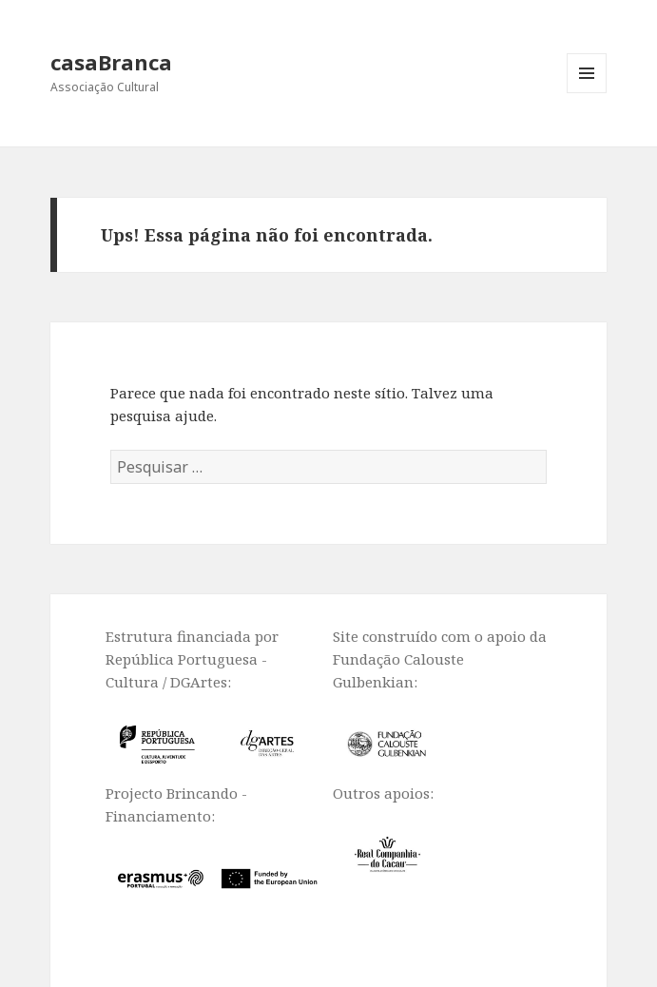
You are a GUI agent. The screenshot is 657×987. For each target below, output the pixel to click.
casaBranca (111, 62)
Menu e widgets (587, 92)
